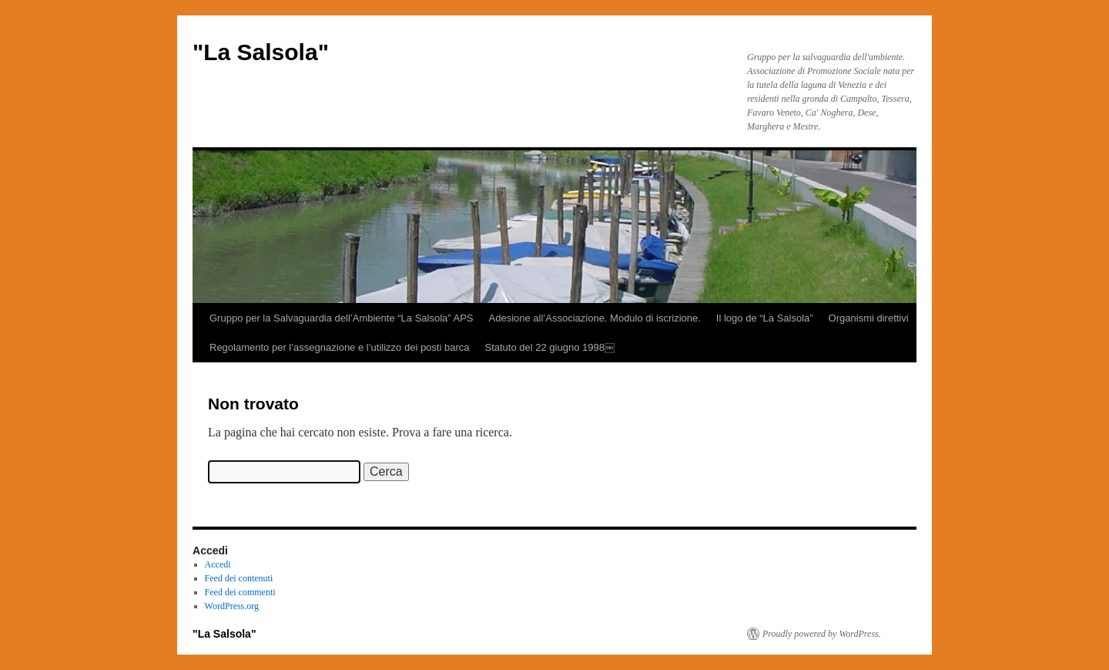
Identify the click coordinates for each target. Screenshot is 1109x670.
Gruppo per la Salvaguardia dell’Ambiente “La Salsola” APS (341, 318)
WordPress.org (232, 606)
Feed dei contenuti (239, 578)
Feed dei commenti (240, 592)
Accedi (218, 564)
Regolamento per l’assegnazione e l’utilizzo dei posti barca (339, 347)
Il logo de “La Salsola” (764, 318)
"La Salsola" (261, 52)
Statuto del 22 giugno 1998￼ (549, 347)
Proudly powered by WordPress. (821, 633)
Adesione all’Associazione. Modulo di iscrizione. (595, 318)
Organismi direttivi (869, 318)
